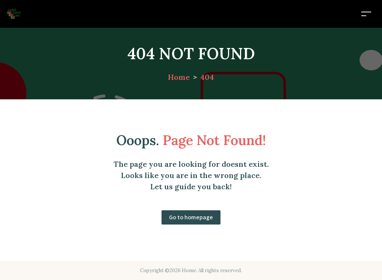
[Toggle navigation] (366, 13)
